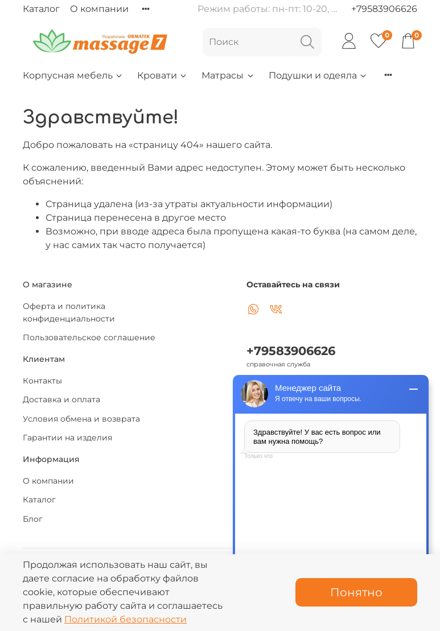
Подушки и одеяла (318, 75)
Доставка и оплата (61, 399)
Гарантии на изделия (67, 437)
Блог (33, 519)
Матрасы (228, 75)
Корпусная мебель (73, 75)
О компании (99, 8)
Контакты (42, 381)
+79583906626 (384, 8)
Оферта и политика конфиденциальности (69, 312)
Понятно (356, 592)
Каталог (41, 8)
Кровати (162, 75)
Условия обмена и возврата (81, 419)
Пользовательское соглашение (89, 337)
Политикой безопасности (125, 619)
